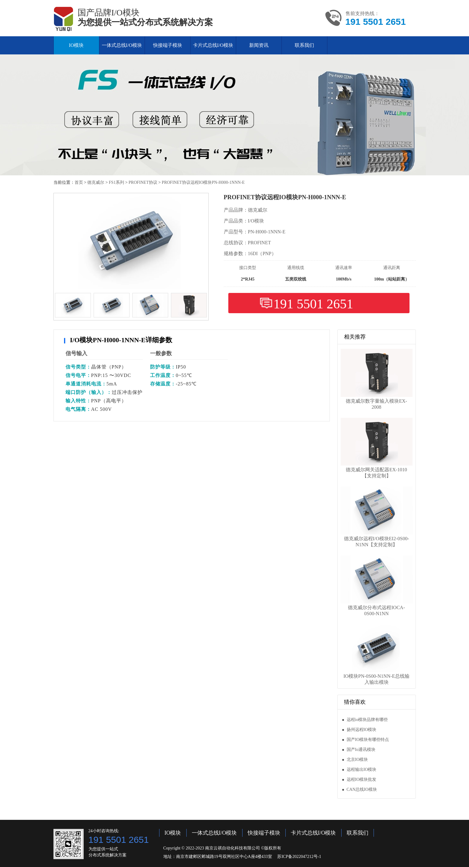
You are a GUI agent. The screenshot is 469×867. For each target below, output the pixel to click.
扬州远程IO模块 (362, 729)
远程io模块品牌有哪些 (367, 719)
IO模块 (76, 45)
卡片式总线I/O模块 (213, 45)
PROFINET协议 (143, 182)
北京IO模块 (357, 759)
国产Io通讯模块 (361, 749)
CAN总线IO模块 (362, 789)
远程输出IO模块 (362, 769)
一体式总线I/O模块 (122, 45)
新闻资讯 (258, 45)
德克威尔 (95, 182)
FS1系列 (116, 182)
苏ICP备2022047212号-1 (299, 856)
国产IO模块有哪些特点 (368, 739)
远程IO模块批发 (362, 779)
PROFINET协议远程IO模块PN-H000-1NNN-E (203, 182)
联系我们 (304, 45)
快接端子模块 (167, 45)
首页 (79, 182)
